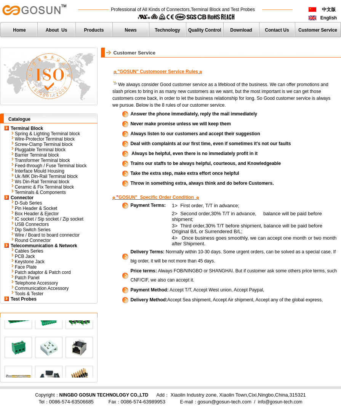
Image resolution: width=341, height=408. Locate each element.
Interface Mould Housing (39, 171)
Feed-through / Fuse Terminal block (51, 165)
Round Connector (33, 240)
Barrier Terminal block (37, 155)
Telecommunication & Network (44, 245)
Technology (167, 30)
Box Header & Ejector (37, 213)
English (328, 18)
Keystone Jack (30, 261)
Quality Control (204, 30)
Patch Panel (27, 277)
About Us (56, 30)
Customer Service (317, 30)
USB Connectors (32, 224)
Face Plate (26, 267)
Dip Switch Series (33, 229)
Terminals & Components (40, 192)
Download (241, 30)
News (130, 30)
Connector (22, 197)
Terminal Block (27, 128)
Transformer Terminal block (42, 160)
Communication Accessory (42, 288)
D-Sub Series (28, 203)
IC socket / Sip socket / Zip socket (49, 219)
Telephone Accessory (36, 283)
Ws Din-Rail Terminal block (42, 181)
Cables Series (29, 251)
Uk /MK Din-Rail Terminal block (46, 176)
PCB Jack (25, 256)
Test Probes (24, 299)
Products (94, 30)
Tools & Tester (29, 293)
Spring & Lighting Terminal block (47, 133)
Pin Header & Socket (36, 208)
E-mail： (215, 402)
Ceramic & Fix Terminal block (44, 187)
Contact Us (277, 30)
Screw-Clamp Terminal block (44, 144)
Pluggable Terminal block (40, 149)
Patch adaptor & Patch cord (43, 272)
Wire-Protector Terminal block (45, 139)
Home (19, 30)
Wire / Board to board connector (47, 235)
